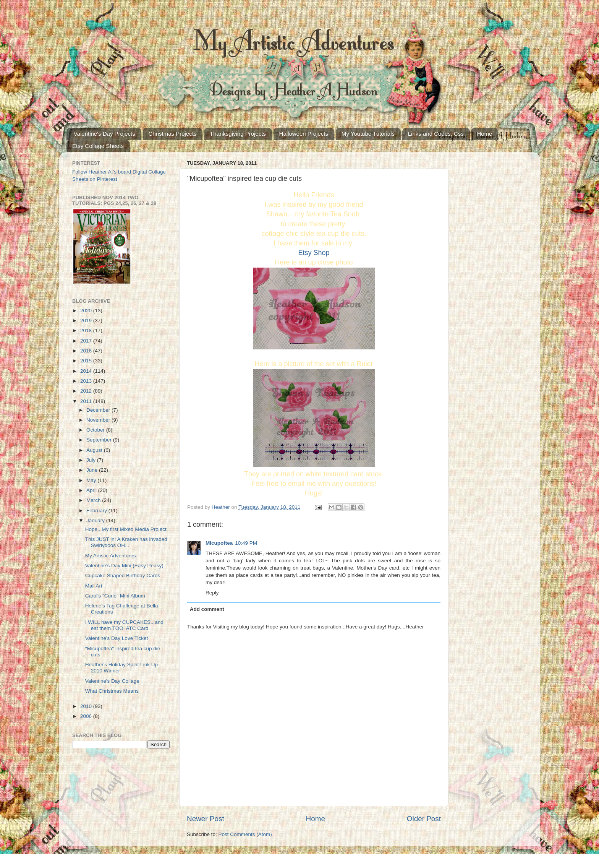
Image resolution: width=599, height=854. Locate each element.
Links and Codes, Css (436, 133)
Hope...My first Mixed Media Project (126, 529)
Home (484, 133)
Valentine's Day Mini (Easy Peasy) (124, 565)
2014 (86, 371)
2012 (86, 391)
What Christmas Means (112, 691)
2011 (86, 401)
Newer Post (205, 819)
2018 (86, 330)
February (97, 510)
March (94, 500)
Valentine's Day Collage (112, 681)
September (99, 440)
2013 (86, 381)
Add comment (207, 609)
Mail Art (93, 586)
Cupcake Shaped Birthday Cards (122, 575)
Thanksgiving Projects (238, 133)
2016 (86, 351)
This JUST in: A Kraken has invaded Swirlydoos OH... (126, 542)
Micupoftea (219, 543)
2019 (86, 320)
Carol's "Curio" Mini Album (115, 596)
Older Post (424, 819)
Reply (212, 593)
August (95, 450)
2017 (86, 341)
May (91, 480)
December (99, 410)
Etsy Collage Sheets (98, 146)
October (96, 430)
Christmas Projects (173, 133)
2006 (86, 716)
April (92, 490)
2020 (86, 310)
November (99, 420)
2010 (86, 706)
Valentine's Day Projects (104, 133)
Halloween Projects (303, 133)
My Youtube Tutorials (368, 133)
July (91, 460)
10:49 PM (246, 543)
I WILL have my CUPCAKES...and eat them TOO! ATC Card (124, 625)
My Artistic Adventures (110, 556)
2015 (86, 361)
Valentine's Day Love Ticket (116, 638)
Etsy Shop (313, 253)
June (92, 470)
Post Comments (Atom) (245, 834)
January (96, 520)
